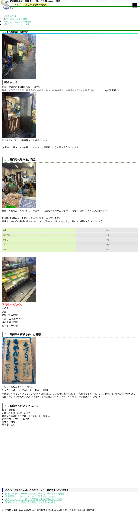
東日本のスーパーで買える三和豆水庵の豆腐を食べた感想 (33, 499)
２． (7, 159)
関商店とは (10, 16)
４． (7, 405)
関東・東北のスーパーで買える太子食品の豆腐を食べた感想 (34, 493)
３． (7, 334)
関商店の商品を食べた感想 (18, 21)
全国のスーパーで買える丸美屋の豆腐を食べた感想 (30, 502)
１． (4, 32)
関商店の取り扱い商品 (16, 19)
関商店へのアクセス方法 (17, 24)
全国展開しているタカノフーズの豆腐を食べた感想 (30, 496)
